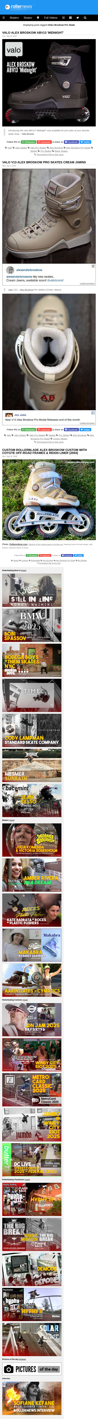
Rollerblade (35, 561)
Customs (24, 561)
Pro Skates (45, 151)
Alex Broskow (56, 147)
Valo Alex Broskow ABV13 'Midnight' (33, 32)
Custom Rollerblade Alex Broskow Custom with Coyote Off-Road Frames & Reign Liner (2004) (44, 451)
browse (22, 1359)
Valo (10, 147)
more (24, 570)
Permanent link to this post (50, 154)
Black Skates (61, 151)
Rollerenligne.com (18, 544)
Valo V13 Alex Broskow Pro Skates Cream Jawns (44, 162)
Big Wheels (82, 561)
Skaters (14, 17)
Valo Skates (21, 147)
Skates (28, 17)
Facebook (73, 142)
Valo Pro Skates (38, 147)
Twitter (86, 142)
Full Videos (51, 17)
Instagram (45, 142)
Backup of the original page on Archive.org (46, 544)
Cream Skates (60, 438)
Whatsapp (30, 142)
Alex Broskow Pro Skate (78, 147)
